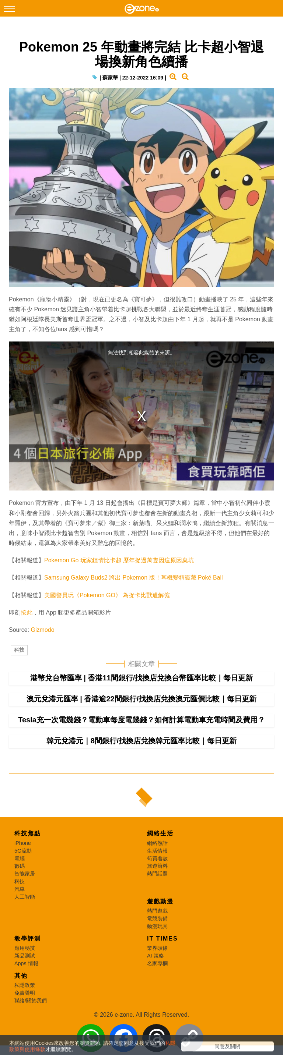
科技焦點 (27, 864)
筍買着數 (157, 890)
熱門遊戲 (157, 942)
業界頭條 (157, 979)
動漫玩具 (157, 957)
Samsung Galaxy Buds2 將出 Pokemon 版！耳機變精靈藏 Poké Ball (133, 593)
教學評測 (27, 970)
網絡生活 (160, 864)
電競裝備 (157, 950)
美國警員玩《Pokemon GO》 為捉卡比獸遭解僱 (107, 611)
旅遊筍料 (157, 897)
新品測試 (24, 987)
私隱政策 (24, 1016)
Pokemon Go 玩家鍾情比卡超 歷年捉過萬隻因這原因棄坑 (119, 576)
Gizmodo (43, 645)
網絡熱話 (157, 874)
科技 (19, 673)
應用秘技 (24, 979)
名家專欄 (157, 995)
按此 (26, 628)
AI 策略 (155, 987)
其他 (21, 1007)
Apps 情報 (26, 995)
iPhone (22, 874)
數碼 (19, 897)
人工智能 (24, 928)
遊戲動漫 (160, 933)
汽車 (19, 920)
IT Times (162, 970)
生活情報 (157, 882)
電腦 (19, 890)
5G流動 (23, 882)
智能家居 (24, 905)
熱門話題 (157, 905)
